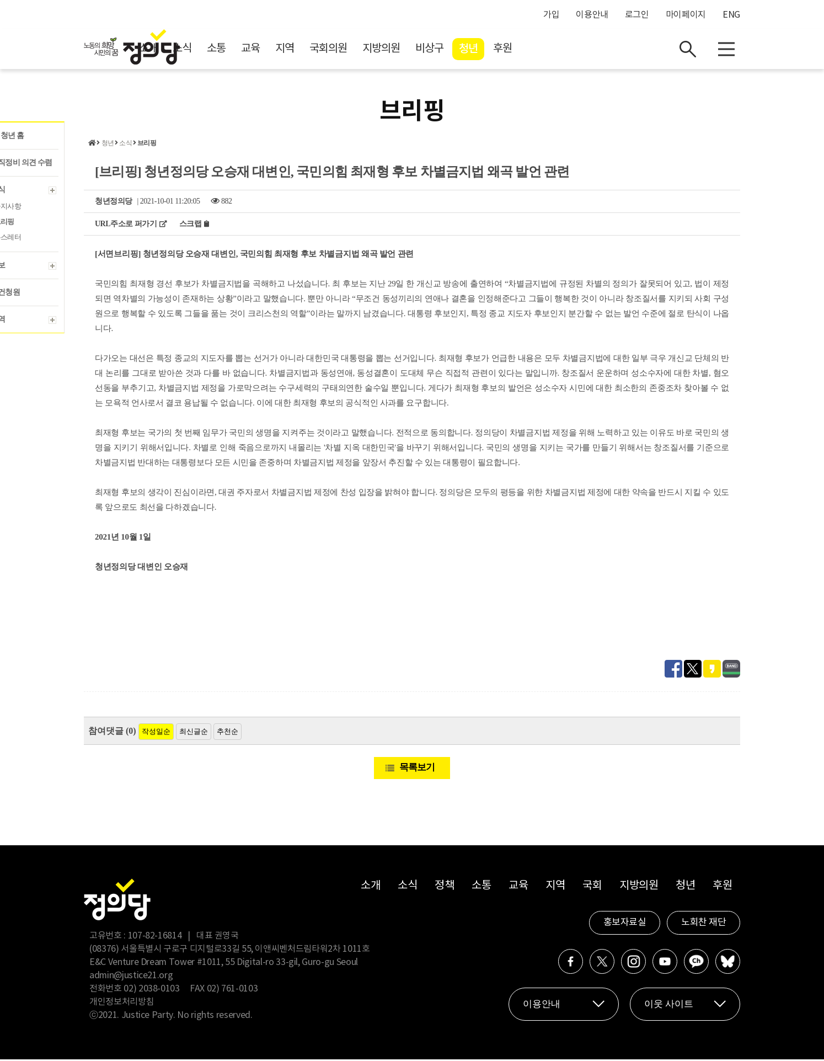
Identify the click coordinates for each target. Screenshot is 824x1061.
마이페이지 (686, 15)
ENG (731, 15)
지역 (383, 50)
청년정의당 (113, 203)
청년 (567, 50)
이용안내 (592, 15)
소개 (246, 50)
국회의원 (427, 50)
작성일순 (156, 733)
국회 (592, 887)
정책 (444, 887)
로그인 (637, 15)
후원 (601, 50)
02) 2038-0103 (151, 990)
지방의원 (480, 50)
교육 (349, 50)
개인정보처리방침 (121, 1004)
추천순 (227, 733)
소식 (280, 50)
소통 (315, 50)
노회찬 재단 (703, 924)
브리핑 (146, 144)
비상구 (528, 50)
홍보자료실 (624, 924)
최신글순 (193, 733)
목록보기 (417, 769)
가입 (551, 15)
